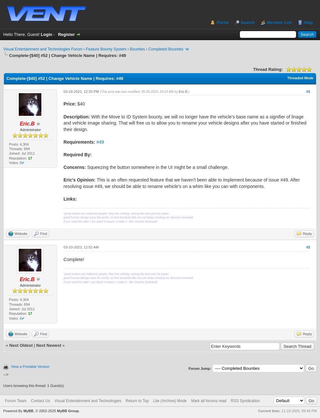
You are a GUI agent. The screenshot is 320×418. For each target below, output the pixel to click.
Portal (223, 22)
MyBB (28, 411)
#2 (308, 247)
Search (248, 22)
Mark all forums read (208, 401)
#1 (308, 92)
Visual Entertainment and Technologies (87, 401)
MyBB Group (68, 411)
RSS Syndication (245, 401)
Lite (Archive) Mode (170, 401)
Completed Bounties (165, 49)
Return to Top (137, 401)
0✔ (22, 163)
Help (308, 22)
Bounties (137, 49)
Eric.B (183, 92)
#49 (100, 142)
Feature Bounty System (106, 49)
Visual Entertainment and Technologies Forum (42, 49)
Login (46, 34)
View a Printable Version (30, 366)
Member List (279, 22)
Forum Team (16, 401)
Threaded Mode (300, 78)
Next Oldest (21, 345)
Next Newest (48, 345)
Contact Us (40, 401)
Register (66, 34)
